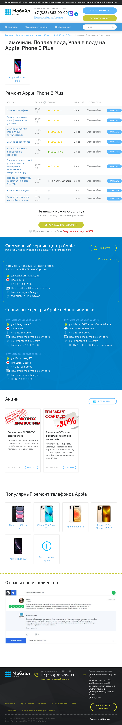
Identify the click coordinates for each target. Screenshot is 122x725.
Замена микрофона (17, 110)
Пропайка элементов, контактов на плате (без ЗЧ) (19, 180)
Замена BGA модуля (18, 190)
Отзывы (42, 703)
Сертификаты (27, 703)
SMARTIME (23, 721)
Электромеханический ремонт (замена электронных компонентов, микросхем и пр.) (19, 166)
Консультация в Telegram (25, 292)
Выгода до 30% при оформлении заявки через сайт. (58, 436)
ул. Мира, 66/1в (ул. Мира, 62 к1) (90, 324)
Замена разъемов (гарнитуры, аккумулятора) (17, 131)
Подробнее (31, 468)
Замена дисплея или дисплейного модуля (18, 199)
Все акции (101, 401)
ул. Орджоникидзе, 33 (25, 275)
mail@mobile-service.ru (37, 288)
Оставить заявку (100, 18)
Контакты (12, 710)
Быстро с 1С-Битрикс (100, 719)
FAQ (74, 703)
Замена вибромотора (18, 141)
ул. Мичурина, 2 (21, 324)
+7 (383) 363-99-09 (51, 12)
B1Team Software (39, 721)
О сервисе (11, 26)
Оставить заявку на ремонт (61, 224)
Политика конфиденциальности (38, 710)
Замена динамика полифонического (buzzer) (17, 120)
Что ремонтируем (36, 26)
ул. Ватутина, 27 (21, 358)
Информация (63, 26)
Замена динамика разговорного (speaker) (17, 151)
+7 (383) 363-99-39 (21, 283)
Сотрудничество (59, 703)
